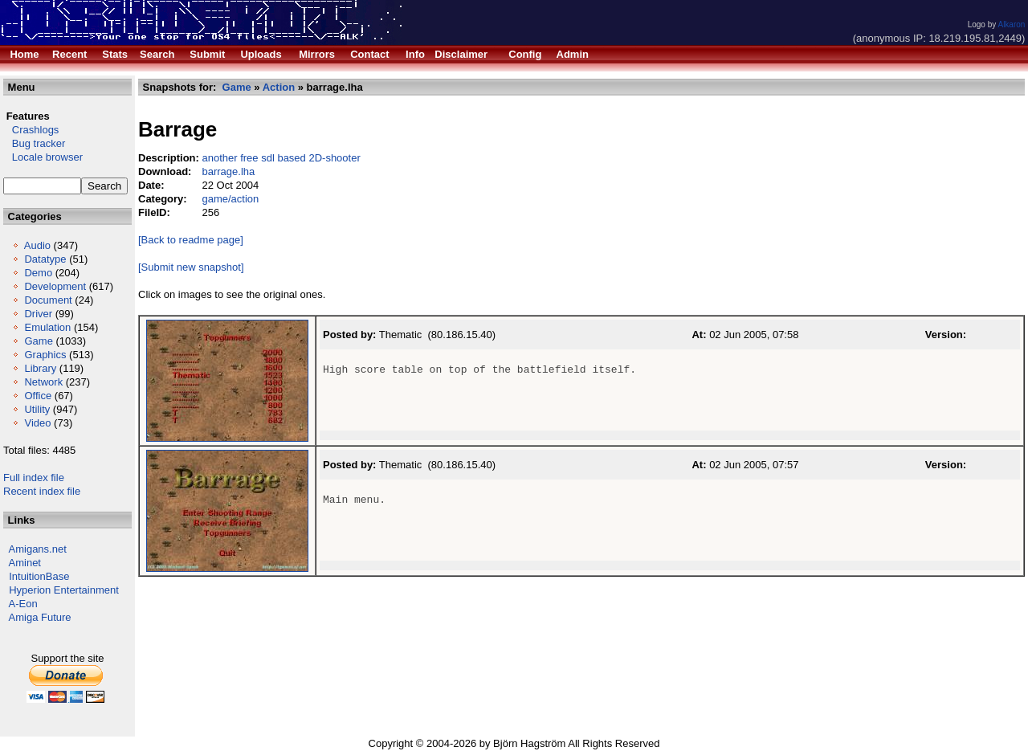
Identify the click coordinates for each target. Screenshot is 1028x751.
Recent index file (41, 491)
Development (55, 286)
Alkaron (1011, 24)
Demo (38, 273)
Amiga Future (40, 617)
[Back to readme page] (190, 240)
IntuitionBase (39, 576)
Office (37, 396)
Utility (37, 409)
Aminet (25, 563)
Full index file (33, 477)
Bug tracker (34, 143)
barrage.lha (228, 171)
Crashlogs (31, 130)
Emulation (47, 327)
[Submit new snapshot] (191, 267)
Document (47, 300)
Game (38, 341)
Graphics (45, 355)
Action (279, 87)
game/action (230, 199)
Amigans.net (38, 549)
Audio (37, 245)
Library (40, 368)
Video (37, 423)
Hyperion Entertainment (64, 590)
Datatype (45, 259)
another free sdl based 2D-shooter (281, 158)
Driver (38, 314)
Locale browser (43, 157)
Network (43, 382)
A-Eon (23, 604)
